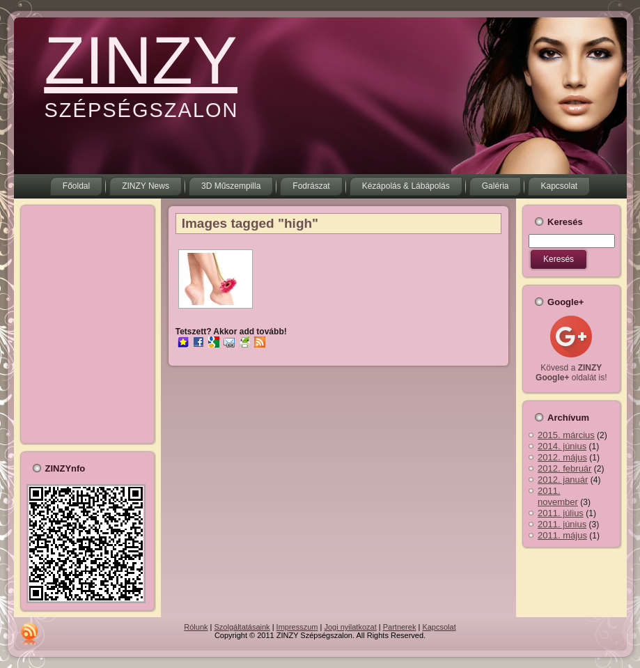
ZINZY (141, 60)
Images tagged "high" (250, 223)
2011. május (562, 535)
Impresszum (297, 627)
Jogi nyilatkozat (351, 627)
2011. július (561, 513)
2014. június (562, 446)
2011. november (558, 496)
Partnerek (399, 627)
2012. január (563, 479)
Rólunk (196, 627)
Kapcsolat (438, 627)
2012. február (564, 468)
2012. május (562, 457)
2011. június (562, 524)
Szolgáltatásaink (242, 627)
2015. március (566, 435)
